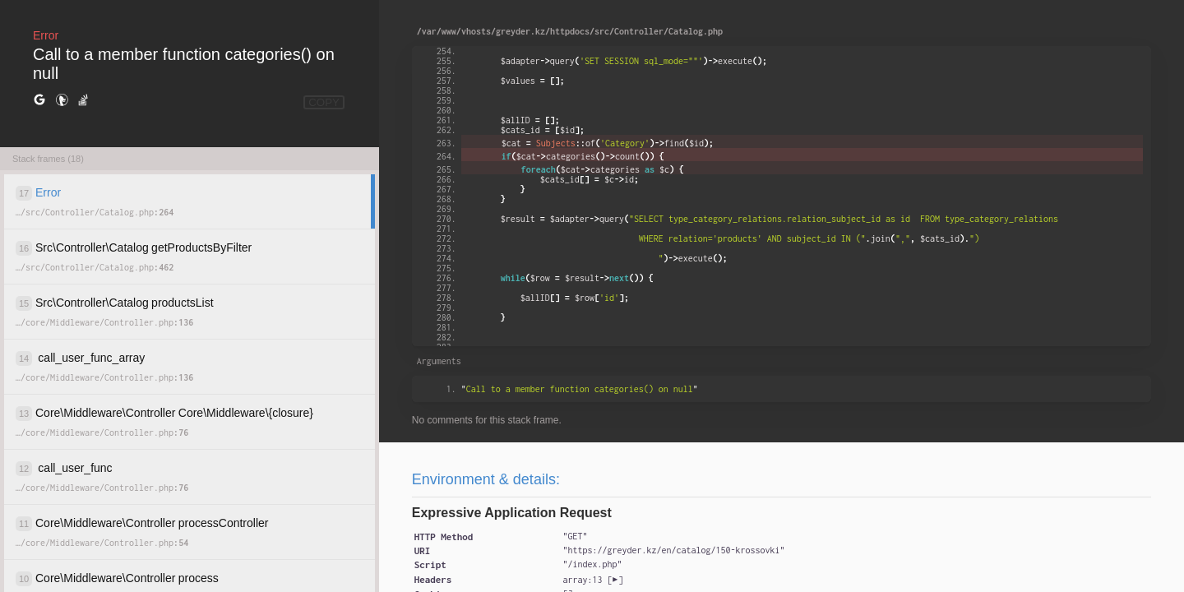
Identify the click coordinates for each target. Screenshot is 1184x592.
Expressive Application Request (512, 513)
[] (592, 580)
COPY (324, 102)
